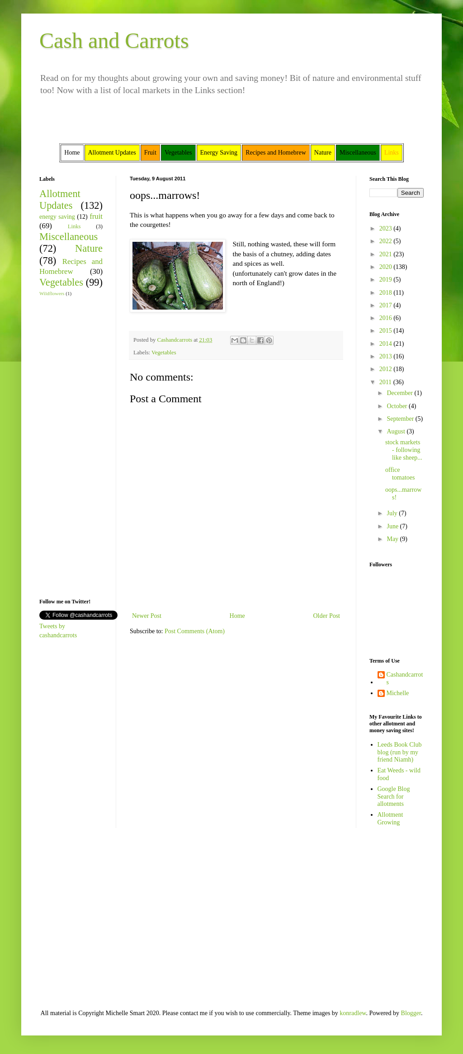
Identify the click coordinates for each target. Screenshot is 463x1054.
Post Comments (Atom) (195, 631)
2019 (386, 279)
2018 (386, 292)
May (393, 539)
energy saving (57, 216)
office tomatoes (400, 473)
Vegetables (163, 352)
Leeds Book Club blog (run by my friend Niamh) (400, 752)
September (401, 418)
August (396, 431)
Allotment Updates (59, 200)
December (400, 393)
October (398, 406)
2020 (386, 267)
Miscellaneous (68, 236)
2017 (386, 305)
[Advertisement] (66, 446)
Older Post (326, 615)
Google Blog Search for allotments (394, 797)
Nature (89, 248)
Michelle (398, 693)
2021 (386, 254)
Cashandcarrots (405, 678)
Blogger (411, 1013)
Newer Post (146, 615)
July (393, 513)
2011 (386, 382)
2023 (386, 228)
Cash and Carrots (114, 40)
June (393, 526)
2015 (386, 330)
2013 (386, 356)
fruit (96, 216)
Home (237, 615)
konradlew (353, 1013)
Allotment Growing (390, 818)
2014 (386, 343)
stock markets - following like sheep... (403, 450)
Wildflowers (51, 293)
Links (74, 226)
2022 (386, 241)
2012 (386, 369)
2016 (386, 318)
